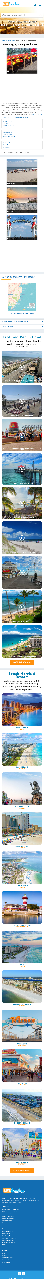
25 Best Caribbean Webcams (11, 1212)
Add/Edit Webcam (8, 1258)
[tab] (22, 321)
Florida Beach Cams (8, 1214)
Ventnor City (7, 134)
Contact (4, 1255)
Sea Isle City (7, 123)
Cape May (6, 145)
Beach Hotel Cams (8, 1218)
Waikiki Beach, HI (7, 1231)
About (4, 1253)
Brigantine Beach (9, 136)
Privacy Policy (6, 1262)
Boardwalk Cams (7, 1221)
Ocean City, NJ (8, 121)
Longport (6, 147)
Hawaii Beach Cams (8, 1216)
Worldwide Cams (7, 1223)
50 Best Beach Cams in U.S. (10, 1210)
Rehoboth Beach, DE (8, 1242)
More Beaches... (22, 1170)
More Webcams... (22, 662)
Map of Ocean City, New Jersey (22, 314)
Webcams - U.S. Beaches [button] (14, 322)
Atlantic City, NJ (8, 126)
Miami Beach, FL (7, 1234)
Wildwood (6, 143)
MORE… (4, 1245)
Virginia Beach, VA (8, 1240)
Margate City (7, 132)
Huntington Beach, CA (9, 1238)
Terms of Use (6, 1260)
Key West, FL (6, 1236)
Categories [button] (8, 327)
